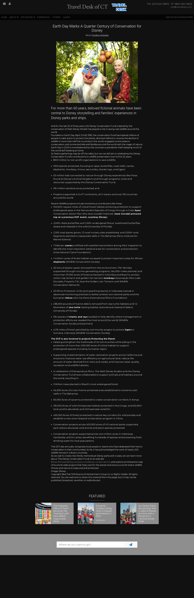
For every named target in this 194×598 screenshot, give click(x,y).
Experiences (43, 17)
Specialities (27, 17)
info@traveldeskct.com (181, 7)
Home (4, 17)
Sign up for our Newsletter (179, 17)
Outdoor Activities (100, 35)
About (13, 17)
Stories (57, 17)
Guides (66, 17)
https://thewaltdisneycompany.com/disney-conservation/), (81, 462)
